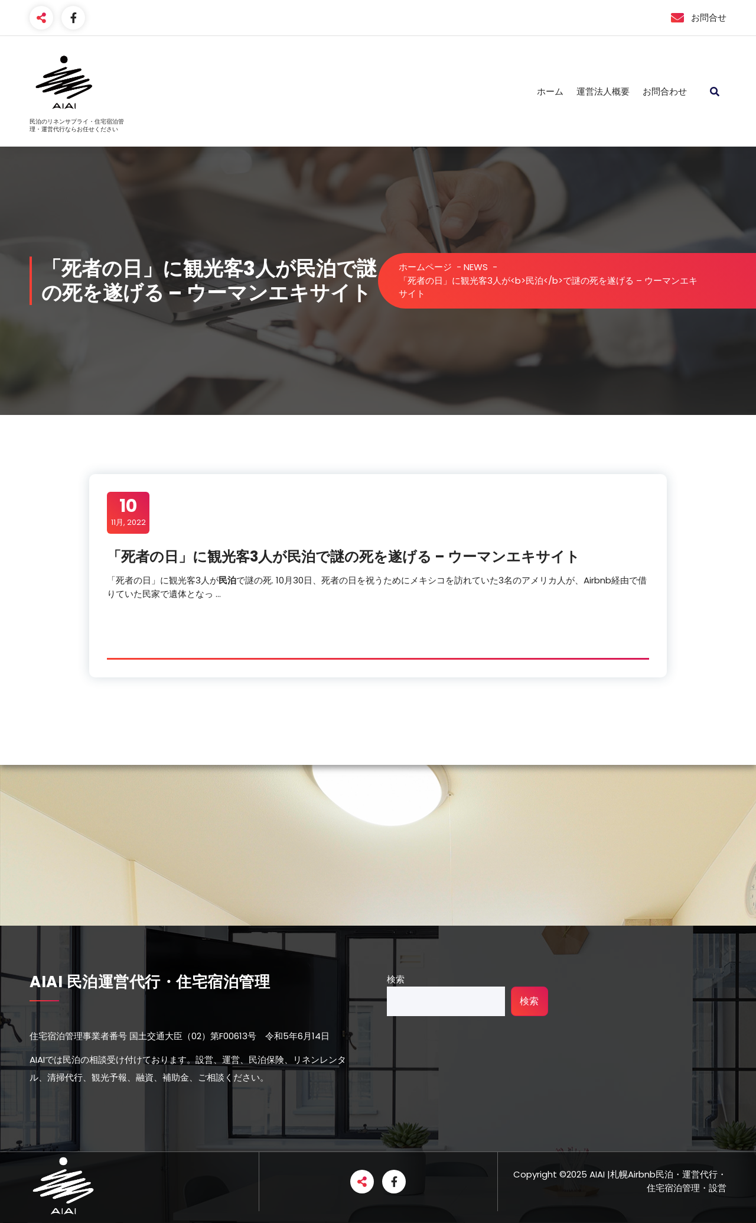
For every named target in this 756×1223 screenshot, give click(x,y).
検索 (396, 979)
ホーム (550, 91)
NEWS (476, 267)
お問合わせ (665, 91)
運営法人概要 (603, 91)
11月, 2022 (128, 512)
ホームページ (425, 267)
